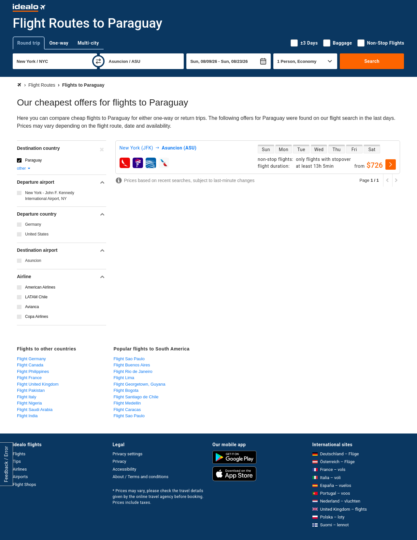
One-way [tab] (58, 43)
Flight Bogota (126, 390)
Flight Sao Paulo (129, 358)
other (24, 168)
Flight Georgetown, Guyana (139, 384)
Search (372, 61)
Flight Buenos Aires (132, 364)
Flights (19, 453)
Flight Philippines (33, 371)
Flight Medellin (127, 403)
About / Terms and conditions (140, 476)
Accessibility (125, 469)
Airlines (20, 469)
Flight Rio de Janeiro (133, 371)
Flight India (27, 415)
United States (37, 234)
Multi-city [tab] (88, 43)
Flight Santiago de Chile (136, 396)
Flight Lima (124, 377)
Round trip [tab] (28, 43)
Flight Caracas (127, 409)
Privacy (119, 461)
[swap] (98, 61)
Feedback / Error (6, 464)
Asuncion (33, 260)
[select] (390, 164)
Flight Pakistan (31, 390)
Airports (20, 476)
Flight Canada (30, 364)
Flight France (29, 377)
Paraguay (33, 160)
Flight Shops (24, 484)
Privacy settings (128, 453)
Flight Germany (31, 358)
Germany (33, 224)
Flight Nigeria (29, 403)
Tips (17, 461)
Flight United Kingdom (38, 384)
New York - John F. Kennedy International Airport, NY (49, 196)
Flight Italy (26, 396)
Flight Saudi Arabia (34, 409)
